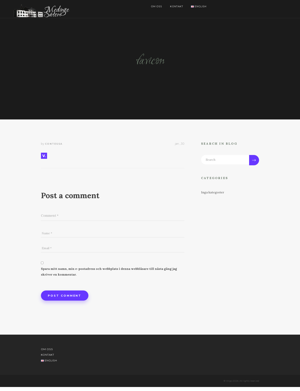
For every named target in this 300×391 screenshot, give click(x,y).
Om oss (156, 6)
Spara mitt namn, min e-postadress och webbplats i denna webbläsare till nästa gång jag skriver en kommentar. (109, 274)
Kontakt (176, 6)
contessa (54, 143)
